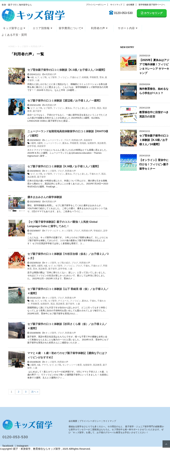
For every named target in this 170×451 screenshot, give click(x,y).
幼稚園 (85, 77)
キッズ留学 (50, 171)
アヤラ (45, 365)
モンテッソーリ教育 (72, 365)
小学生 (92, 108)
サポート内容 (127, 28)
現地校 (83, 143)
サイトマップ (116, 4)
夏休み (68, 108)
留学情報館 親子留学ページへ (152, 4)
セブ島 (43, 77)
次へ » (34, 391)
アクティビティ (53, 230)
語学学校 (31, 146)
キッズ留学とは (14, 28)
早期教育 (94, 77)
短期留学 (91, 143)
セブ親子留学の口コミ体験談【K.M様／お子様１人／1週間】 (63, 166)
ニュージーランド (54, 140)
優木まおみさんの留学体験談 (44, 197)
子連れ (86, 265)
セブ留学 (52, 77)
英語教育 (101, 143)
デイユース (63, 301)
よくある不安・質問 (14, 34)
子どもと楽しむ (80, 108)
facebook (7, 445)
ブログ (67, 140)
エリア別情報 (42, 28)
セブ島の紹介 (63, 262)
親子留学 (37, 111)
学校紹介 (97, 230)
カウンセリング (152, 13)
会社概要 (130, 4)
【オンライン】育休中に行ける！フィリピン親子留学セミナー (154, 164)
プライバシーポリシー (96, 4)
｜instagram (21, 445)
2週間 (33, 143)
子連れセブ (75, 77)
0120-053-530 (15, 437)
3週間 (39, 143)
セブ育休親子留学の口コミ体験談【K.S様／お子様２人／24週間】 (66, 69)
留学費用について (71, 28)
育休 (101, 77)
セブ (37, 77)
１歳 (37, 80)
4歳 (32, 77)
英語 (99, 108)
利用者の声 (99, 28)
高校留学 (88, 140)
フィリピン (63, 77)
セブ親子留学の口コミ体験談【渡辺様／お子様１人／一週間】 (64, 100)
